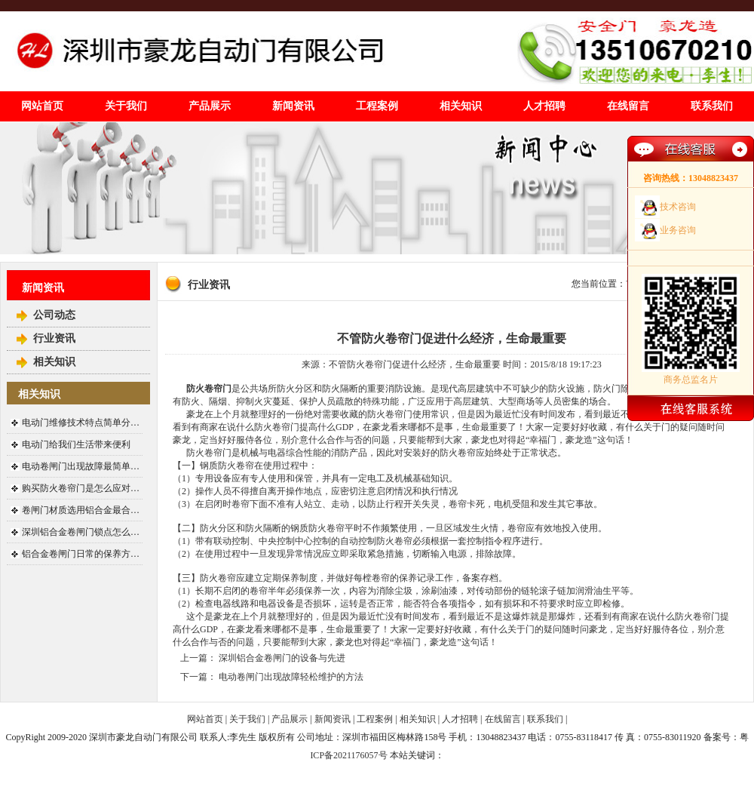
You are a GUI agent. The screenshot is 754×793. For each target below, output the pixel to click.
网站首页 (42, 106)
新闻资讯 (293, 106)
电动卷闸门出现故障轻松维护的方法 (291, 677)
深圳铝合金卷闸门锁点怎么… (80, 532)
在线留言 (628, 106)
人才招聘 (544, 106)
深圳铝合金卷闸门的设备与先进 (282, 658)
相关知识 (461, 106)
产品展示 (209, 106)
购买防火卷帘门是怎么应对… (80, 488)
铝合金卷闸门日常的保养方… (80, 554)
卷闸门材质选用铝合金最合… (80, 510)
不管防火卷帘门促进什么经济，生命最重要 (451, 338)
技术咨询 (678, 206)
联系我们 (712, 106)
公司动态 (54, 315)
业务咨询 (678, 230)
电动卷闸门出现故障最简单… (80, 466)
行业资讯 (54, 338)
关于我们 (126, 106)
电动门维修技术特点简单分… (80, 422)
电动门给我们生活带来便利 (76, 444)
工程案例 (377, 106)
